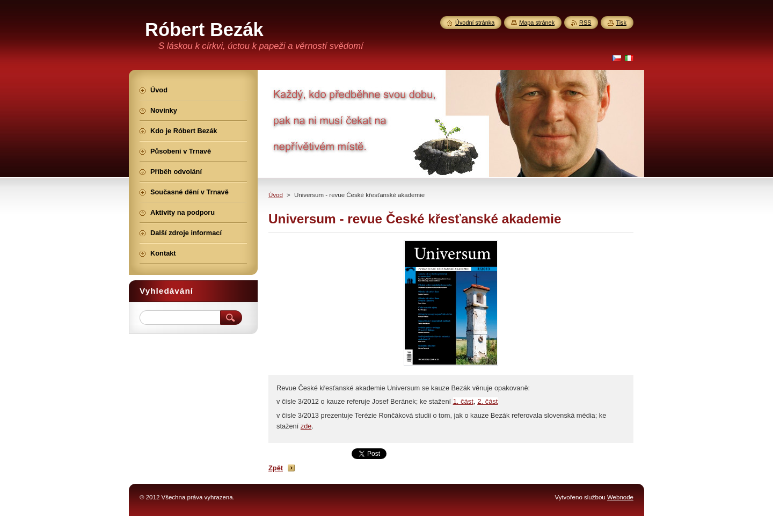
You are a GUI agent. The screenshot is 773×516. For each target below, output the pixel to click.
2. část (487, 401)
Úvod (275, 195)
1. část (463, 401)
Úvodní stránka (474, 22)
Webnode (620, 497)
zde (306, 426)
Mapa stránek (537, 22)
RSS (585, 22)
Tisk (621, 22)
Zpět (275, 468)
